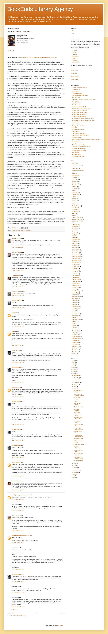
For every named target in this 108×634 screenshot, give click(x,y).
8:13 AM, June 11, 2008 (17, 542)
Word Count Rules (76, 103)
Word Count (75, 91)
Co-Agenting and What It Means (78, 418)
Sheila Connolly (76, 336)
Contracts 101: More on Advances (80, 135)
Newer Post (11, 613)
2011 (74, 367)
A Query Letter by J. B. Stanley (79, 112)
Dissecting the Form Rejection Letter (81, 146)
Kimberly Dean (76, 266)
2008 (74, 373)
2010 (74, 369)
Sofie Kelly (74, 340)
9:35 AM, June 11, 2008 (17, 569)
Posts (74, 31)
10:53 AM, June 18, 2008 (18, 606)
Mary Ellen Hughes (77, 291)
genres (74, 237)
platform (74, 312)
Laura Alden (75, 270)
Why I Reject (75, 101)
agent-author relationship (75, 167)
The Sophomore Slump (78, 421)
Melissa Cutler (75, 294)
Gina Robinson (76, 239)
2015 (74, 360)
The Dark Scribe (16, 238)
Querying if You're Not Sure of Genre (79, 395)
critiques (74, 204)
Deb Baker (74, 207)
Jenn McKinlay (75, 249)
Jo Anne (14, 331)
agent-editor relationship (78, 170)
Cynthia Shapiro (76, 206)
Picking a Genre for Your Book (79, 126)
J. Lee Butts (75, 243)
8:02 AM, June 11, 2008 (17, 530)
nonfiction (74, 302)
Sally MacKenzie (76, 331)
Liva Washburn (76, 275)
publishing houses (76, 319)
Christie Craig (75, 194)
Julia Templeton (76, 258)
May (75, 463)
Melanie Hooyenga (16, 300)
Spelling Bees (77, 397)
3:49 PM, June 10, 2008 (17, 490)
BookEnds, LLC (76, 50)
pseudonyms (75, 315)
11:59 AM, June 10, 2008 (18, 424)
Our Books (74, 54)
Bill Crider (74, 186)
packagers (74, 304)
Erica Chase (75, 226)
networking (75, 300)
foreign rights (75, 234)
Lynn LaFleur (75, 283)
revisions (74, 327)
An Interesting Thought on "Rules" (77, 414)
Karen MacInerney (76, 260)
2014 (74, 362)
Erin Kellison (75, 228)
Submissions (75, 56)
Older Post (62, 613)
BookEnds (74, 188)
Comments (75, 34)
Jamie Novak (75, 247)
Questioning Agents (78, 438)
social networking (76, 338)
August (76, 384)
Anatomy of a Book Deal (78, 129)
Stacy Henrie (75, 344)
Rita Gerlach (15, 350)
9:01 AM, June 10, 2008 (17, 270)
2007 (74, 475)
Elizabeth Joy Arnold (77, 219)
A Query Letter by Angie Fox (79, 116)
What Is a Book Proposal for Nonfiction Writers (83, 120)
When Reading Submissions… (79, 150)
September (77, 382)
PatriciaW (14, 312)
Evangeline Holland (17, 291)
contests (74, 200)
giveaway (74, 241)
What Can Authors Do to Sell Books (81, 122)
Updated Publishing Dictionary (79, 87)
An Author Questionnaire (78, 156)
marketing (74, 289)
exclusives (74, 230)
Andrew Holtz (75, 175)
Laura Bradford (76, 272)
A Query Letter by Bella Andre (79, 110)
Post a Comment (14, 609)
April (75, 465)
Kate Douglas (75, 262)
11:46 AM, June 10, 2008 (18, 362)
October (76, 380)
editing (73, 213)
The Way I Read (76, 97)
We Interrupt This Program (78, 391)
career (73, 190)
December (76, 375)
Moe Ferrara (75, 298)
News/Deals (75, 60)
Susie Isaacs (75, 350)
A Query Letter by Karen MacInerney (81, 108)
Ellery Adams (75, 224)
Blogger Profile (76, 62)
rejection (74, 325)
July (75, 386)
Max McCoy (75, 293)
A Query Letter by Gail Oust (79, 114)
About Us (74, 52)
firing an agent (75, 232)
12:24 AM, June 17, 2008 (18, 592)
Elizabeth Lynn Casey (77, 221)
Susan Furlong (75, 348)
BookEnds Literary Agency (40, 9)
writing (73, 353)
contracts (74, 202)
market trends (75, 287)
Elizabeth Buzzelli (76, 217)
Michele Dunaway (28, 230)
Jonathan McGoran (77, 256)
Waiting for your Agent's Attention (78, 428)
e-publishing (75, 211)
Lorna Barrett (75, 277)
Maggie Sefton (75, 285)
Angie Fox (74, 177)
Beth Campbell (74, 79)
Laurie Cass (75, 274)
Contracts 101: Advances (78, 133)
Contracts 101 (75, 131)
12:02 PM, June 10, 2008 (18, 457)
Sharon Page (75, 334)
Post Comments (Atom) (20, 615)
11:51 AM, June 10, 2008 (18, 382)
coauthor (74, 196)
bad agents (75, 181)
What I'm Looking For (79, 407)
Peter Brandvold (76, 308)
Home (36, 613)
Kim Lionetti (74, 73)
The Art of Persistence (77, 447)
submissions (75, 346)
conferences (75, 198)
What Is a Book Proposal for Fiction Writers (82, 118)
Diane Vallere (75, 209)
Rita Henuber (75, 329)
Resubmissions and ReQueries (80, 95)
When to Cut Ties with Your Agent (78, 457)
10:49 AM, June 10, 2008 (18, 307)
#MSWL (74, 163)
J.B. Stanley (75, 245)
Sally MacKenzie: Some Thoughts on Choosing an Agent (86, 139)
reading (74, 323)
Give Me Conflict (76, 105)
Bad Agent (74, 127)
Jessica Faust (20, 230)
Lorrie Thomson (76, 281)
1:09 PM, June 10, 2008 (17, 476)
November (76, 378)
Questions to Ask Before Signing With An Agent (84, 99)
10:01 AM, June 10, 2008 (18, 286)
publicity (74, 317)
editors (74, 215)
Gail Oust (74, 235)
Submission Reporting (77, 410)
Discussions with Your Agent (79, 145)
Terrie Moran (75, 352)
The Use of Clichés (78, 460)
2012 (74, 365)
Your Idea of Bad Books (78, 432)
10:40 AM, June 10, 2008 (18, 295)
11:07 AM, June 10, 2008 (18, 326)
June (75, 388)
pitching (74, 310)
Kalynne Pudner (16, 275)
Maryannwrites (15, 387)
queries (74, 321)
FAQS (73, 58)
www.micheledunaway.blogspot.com (47, 57)
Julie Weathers (15, 515)
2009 (74, 371)
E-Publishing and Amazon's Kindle (78, 436)
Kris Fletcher (75, 268)
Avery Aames (75, 179)
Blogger (61, 625)
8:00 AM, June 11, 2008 (17, 510)
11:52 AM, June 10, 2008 (18, 396)
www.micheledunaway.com (28, 57)
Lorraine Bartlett (76, 279)
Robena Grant (15, 481)
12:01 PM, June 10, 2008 (18, 440)
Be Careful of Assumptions (78, 148)
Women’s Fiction (76, 124)
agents (74, 173)
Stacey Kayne (75, 342)
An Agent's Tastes (76, 154)
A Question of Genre (79, 444)
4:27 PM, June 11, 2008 (17, 581)
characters (14, 230)
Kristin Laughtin (16, 462)
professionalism (76, 313)
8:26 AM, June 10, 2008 (17, 247)
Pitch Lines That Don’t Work (79, 106)
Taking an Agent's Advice (78, 450)
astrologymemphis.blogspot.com (20, 495)
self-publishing (75, 333)
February (76, 470)
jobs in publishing (76, 254)
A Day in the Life (76, 165)
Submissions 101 (76, 89)
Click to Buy (10, 50)
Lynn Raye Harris (16, 252)
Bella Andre (75, 183)
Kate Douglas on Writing (78, 404)
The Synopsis (75, 152)
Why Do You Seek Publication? (78, 454)
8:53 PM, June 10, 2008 (17, 499)
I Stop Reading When (77, 93)
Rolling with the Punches (78, 143)
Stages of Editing (76, 137)
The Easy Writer (76, 141)
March (75, 467)
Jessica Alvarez (74, 76)
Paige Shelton (75, 306)
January (76, 472)
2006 (74, 477)
